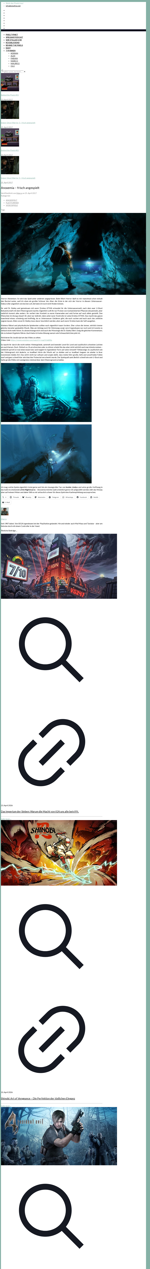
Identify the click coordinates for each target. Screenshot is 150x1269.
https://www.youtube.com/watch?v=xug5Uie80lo (31, 340)
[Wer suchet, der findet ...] (13, 71)
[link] (24, 71)
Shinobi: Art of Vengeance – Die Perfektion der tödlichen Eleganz (38, 1098)
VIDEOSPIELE (12, 205)
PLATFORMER (12, 203)
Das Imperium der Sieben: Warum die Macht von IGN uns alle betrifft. (40, 811)
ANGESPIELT (11, 200)
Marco (19, 193)
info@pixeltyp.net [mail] (13, 6)
